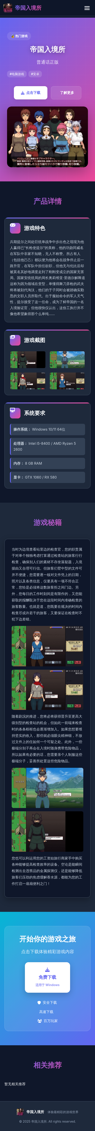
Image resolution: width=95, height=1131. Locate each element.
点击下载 (30, 92)
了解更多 (67, 92)
